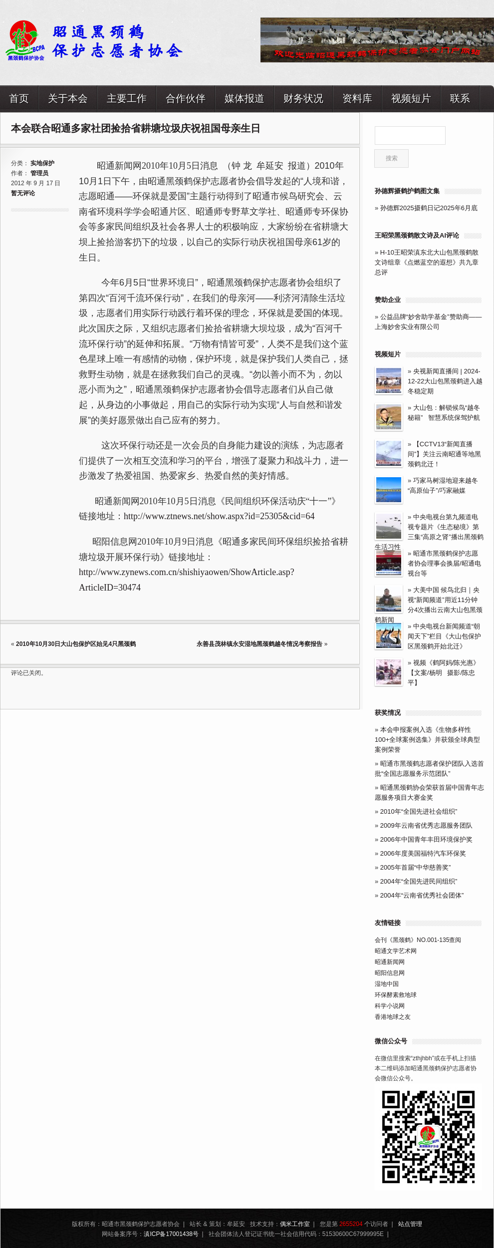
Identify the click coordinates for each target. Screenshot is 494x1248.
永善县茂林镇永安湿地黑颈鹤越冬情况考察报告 (260, 643)
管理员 (39, 173)
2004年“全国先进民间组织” (419, 881)
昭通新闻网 (390, 961)
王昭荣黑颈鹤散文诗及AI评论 (417, 235)
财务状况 (303, 98)
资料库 (357, 98)
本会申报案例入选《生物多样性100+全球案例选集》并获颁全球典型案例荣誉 (427, 739)
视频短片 (411, 98)
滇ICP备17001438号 (171, 1234)
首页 (19, 98)
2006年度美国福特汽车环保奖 (423, 853)
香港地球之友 (393, 1016)
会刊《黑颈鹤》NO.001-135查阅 (418, 939)
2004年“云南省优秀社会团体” (422, 895)
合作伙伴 (186, 98)
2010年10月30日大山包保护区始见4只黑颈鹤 (76, 643)
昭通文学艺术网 (396, 950)
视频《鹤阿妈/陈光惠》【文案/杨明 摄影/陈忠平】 (444, 672)
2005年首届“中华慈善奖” (415, 867)
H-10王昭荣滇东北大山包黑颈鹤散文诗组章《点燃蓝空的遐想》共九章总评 (427, 262)
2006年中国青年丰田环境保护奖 (426, 839)
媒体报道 (244, 98)
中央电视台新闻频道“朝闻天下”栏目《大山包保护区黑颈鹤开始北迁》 (444, 636)
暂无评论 (23, 193)
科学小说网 (390, 1005)
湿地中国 (387, 983)
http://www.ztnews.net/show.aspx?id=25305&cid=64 (219, 516)
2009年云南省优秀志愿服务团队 (426, 825)
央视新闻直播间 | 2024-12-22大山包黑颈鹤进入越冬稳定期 (445, 381)
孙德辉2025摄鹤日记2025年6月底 (429, 208)
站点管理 (410, 1224)
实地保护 (42, 163)
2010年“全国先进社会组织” (419, 811)
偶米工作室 (295, 1224)
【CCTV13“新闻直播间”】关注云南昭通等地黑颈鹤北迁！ (444, 454)
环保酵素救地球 (396, 994)
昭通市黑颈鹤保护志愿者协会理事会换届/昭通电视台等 (444, 563)
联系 (460, 98)
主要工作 (127, 98)
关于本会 (68, 98)
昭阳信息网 (390, 972)
